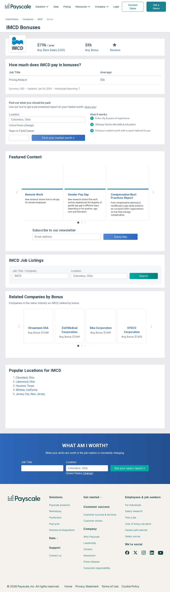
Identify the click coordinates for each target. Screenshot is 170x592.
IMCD (40, 19)
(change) (29, 125)
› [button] (153, 192)
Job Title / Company (24, 271)
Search (143, 276)
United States (11, 19)
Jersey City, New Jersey (30, 394)
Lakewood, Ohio (25, 381)
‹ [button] (17, 192)
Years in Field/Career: (22, 131)
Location (76, 271)
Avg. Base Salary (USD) (51, 50)
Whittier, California (26, 390)
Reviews (115, 50)
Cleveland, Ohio (25, 377)
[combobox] (47, 120)
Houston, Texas (25, 385)
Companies (28, 19)
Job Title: (26, 462)
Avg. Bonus (91, 50)
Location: (14, 114)
